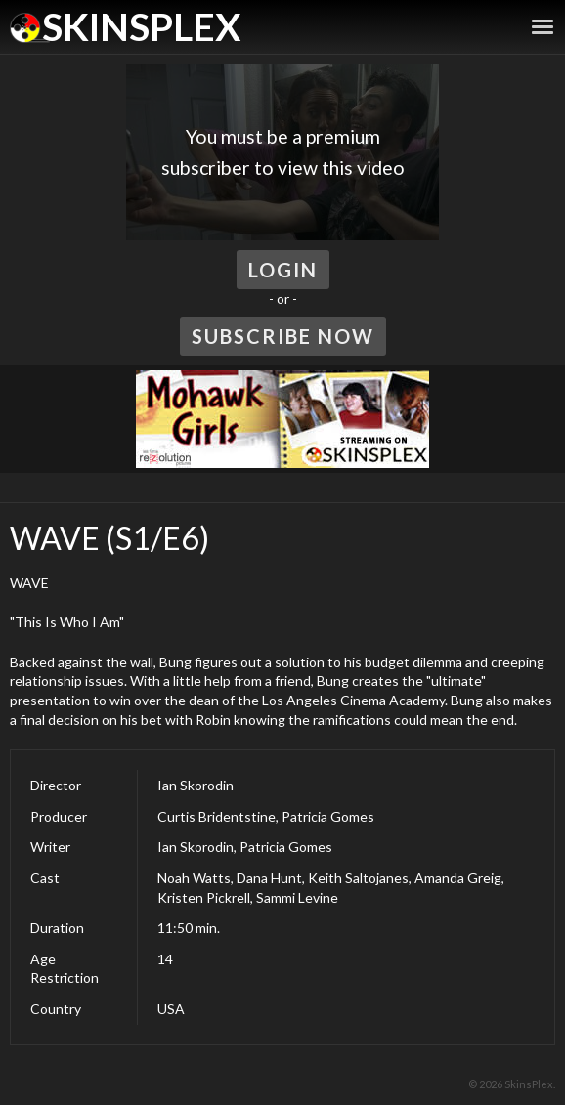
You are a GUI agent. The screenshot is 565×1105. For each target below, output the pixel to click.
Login (283, 269)
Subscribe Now (283, 336)
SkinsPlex (141, 26)
